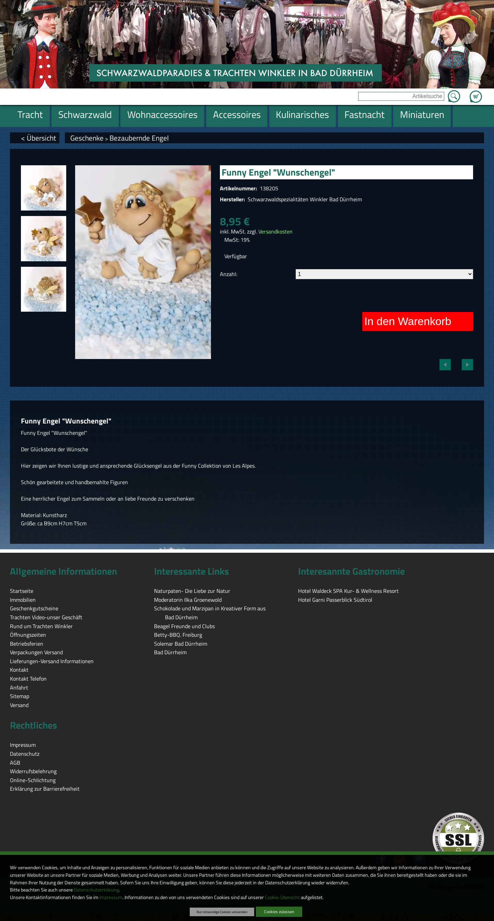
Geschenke (87, 137)
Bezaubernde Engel (139, 137)
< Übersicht (38, 137)
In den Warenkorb (407, 321)
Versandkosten (275, 231)
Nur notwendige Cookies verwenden (222, 911)
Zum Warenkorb (476, 92)
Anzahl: (228, 274)
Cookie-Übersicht (282, 897)
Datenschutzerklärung (96, 890)
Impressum (110, 897)
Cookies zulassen (279, 911)
